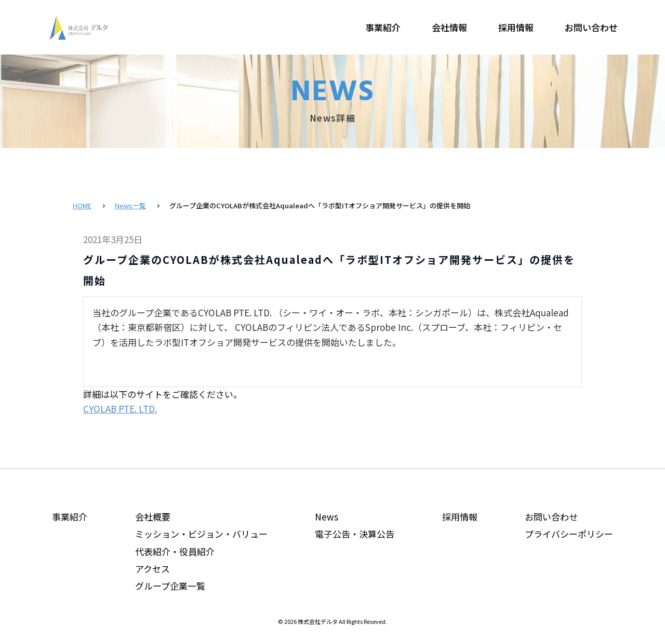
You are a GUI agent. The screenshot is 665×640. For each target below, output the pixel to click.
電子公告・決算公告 (354, 533)
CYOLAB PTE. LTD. (120, 408)
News (326, 516)
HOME (82, 205)
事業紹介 (383, 27)
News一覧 (130, 205)
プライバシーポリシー (569, 533)
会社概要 (152, 516)
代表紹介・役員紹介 (175, 551)
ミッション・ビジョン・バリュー (201, 533)
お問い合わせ (591, 27)
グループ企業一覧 (170, 585)
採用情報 (516, 27)
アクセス (152, 568)
